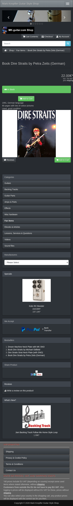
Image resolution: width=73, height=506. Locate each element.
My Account (62, 36)
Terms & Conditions (14, 464)
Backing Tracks (11, 189)
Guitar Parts (10, 196)
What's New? (10, 400)
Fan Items (20, 50)
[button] (7, 16)
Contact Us (11, 470)
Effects (8, 208)
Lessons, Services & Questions (18, 233)
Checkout (47, 36)
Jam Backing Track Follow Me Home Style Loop (36, 432)
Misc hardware (11, 214)
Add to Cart (26, 99)
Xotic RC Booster (36, 306)
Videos (8, 239)
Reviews (9, 160)
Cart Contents (30, 36)
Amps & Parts (11, 202)
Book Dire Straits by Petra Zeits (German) (46, 50)
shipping (70, 80)
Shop (11, 50)
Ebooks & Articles (12, 227)
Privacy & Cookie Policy (16, 458)
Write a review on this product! (20, 391)
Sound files (9, 246)
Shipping (10, 451)
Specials (8, 274)
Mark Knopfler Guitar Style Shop (20, 3)
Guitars (8, 183)
